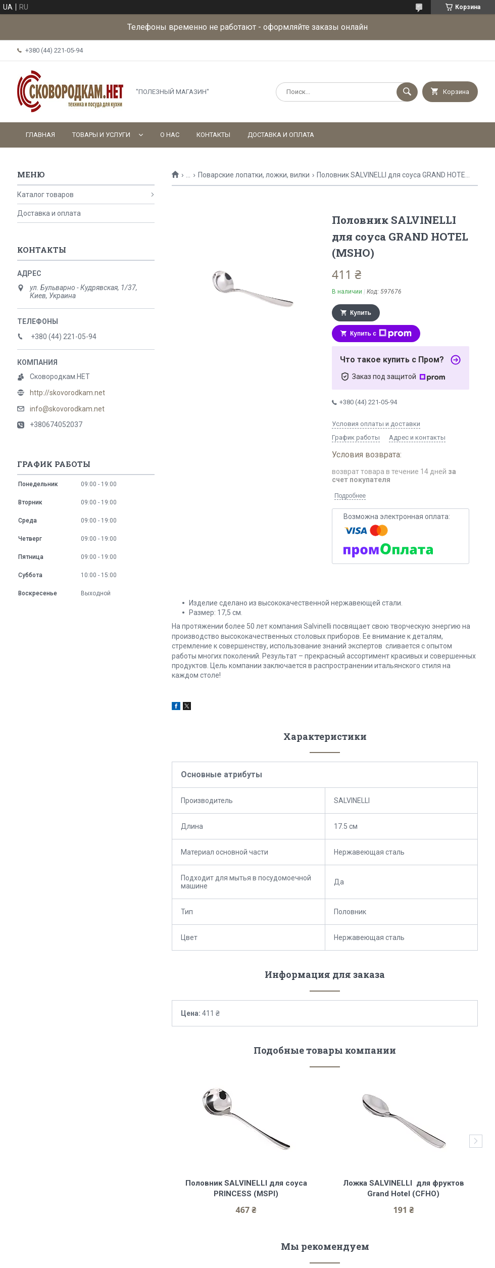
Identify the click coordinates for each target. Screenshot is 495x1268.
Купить (360, 312)
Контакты (213, 134)
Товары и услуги (101, 134)
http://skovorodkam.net (67, 393)
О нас (169, 134)
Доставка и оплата (280, 134)
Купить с (381, 333)
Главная (40, 134)
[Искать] (407, 92)
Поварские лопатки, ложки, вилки (254, 175)
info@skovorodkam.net (67, 409)
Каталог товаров (45, 195)
